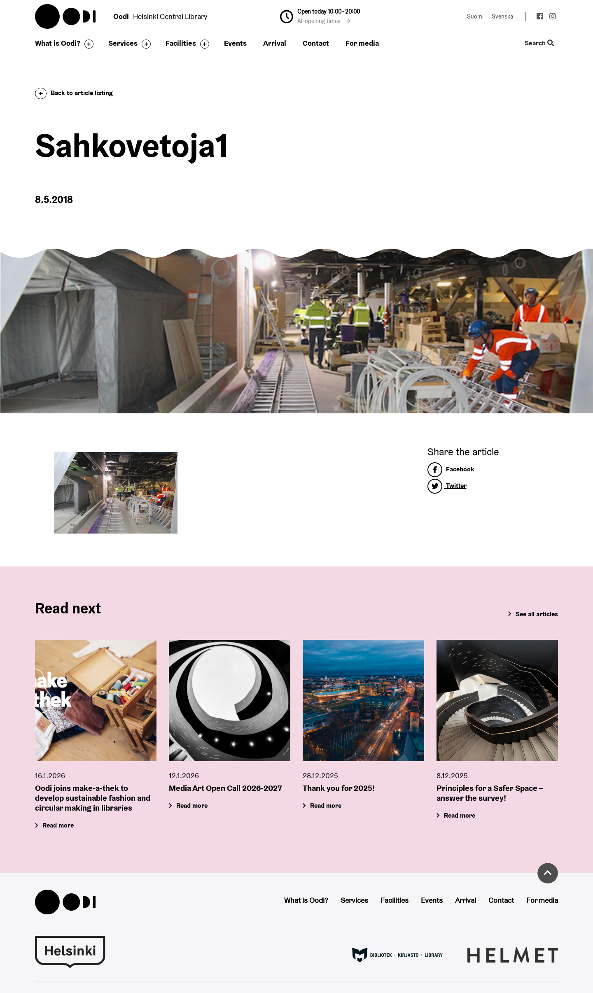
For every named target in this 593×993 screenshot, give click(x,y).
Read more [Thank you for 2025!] (325, 805)
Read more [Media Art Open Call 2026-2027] (192, 805)
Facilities (181, 43)
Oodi (66, 16)
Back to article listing (74, 93)
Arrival (274, 43)
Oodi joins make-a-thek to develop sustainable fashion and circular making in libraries (92, 798)
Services (123, 43)
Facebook (450, 469)
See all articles (537, 614)
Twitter (447, 485)
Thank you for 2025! (339, 788)
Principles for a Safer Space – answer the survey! (490, 793)
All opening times (323, 21)
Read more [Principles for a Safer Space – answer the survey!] (459, 815)
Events (235, 43)
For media (362, 43)
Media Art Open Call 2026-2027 (225, 788)
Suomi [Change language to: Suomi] (475, 16)
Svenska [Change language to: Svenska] (502, 16)
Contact (316, 43)
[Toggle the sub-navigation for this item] (87, 44)
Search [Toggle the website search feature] (539, 43)
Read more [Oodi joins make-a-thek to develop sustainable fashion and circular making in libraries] (58, 825)
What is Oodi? (57, 43)
